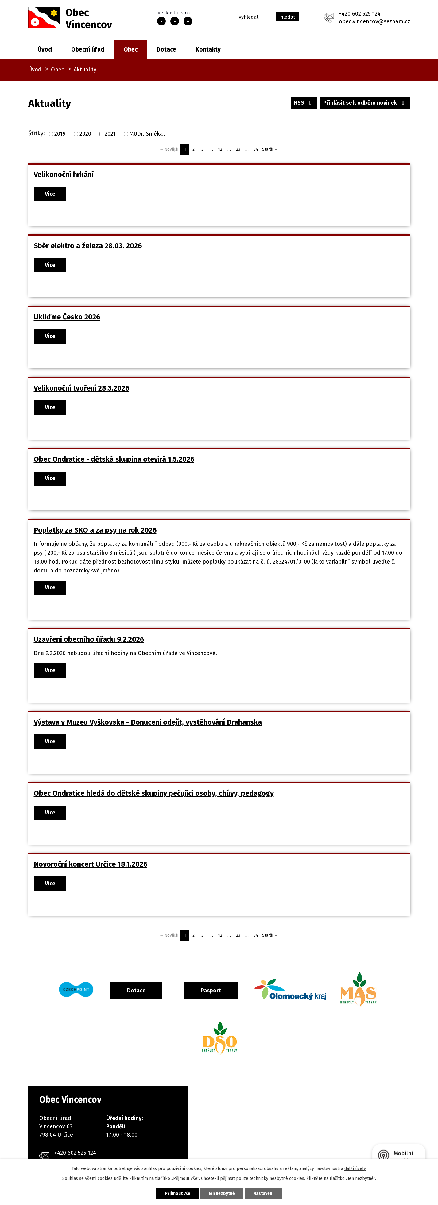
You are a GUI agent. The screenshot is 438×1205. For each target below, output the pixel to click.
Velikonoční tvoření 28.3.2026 (81, 388)
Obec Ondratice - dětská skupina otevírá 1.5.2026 (114, 459)
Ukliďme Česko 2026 (67, 317)
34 (256, 149)
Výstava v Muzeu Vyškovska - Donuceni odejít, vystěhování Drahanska (148, 722)
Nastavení (263, 1193)
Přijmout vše (177, 1193)
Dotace (166, 49)
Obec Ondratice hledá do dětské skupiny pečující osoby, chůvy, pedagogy (154, 793)
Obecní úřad (87, 49)
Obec (131, 49)
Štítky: (36, 133)
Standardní (174, 21)
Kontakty (208, 49)
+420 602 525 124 (360, 13)
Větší (188, 21)
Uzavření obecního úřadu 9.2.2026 (89, 639)
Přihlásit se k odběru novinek (365, 102)
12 (220, 149)
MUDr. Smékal (147, 133)
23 (238, 149)
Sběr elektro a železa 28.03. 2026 (88, 245)
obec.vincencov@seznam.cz (374, 21)
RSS (304, 102)
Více (50, 194)
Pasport (211, 990)
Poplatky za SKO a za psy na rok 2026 (95, 530)
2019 (60, 133)
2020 (85, 133)
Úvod (45, 49)
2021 (110, 133)
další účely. (355, 1168)
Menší (161, 21)
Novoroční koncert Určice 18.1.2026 (90, 864)
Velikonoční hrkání (64, 174)
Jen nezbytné (222, 1193)
